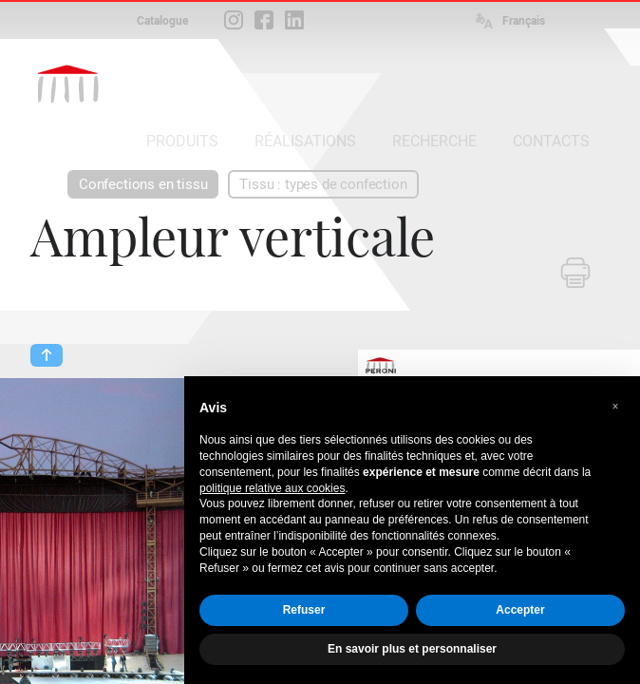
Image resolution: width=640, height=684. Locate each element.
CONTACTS (551, 141)
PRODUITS (182, 141)
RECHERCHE (434, 141)
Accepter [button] (520, 610)
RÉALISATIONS (305, 141)
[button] (615, 406)
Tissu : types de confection (322, 184)
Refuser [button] (304, 610)
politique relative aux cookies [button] (272, 488)
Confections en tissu (143, 184)
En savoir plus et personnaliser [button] (412, 649)
